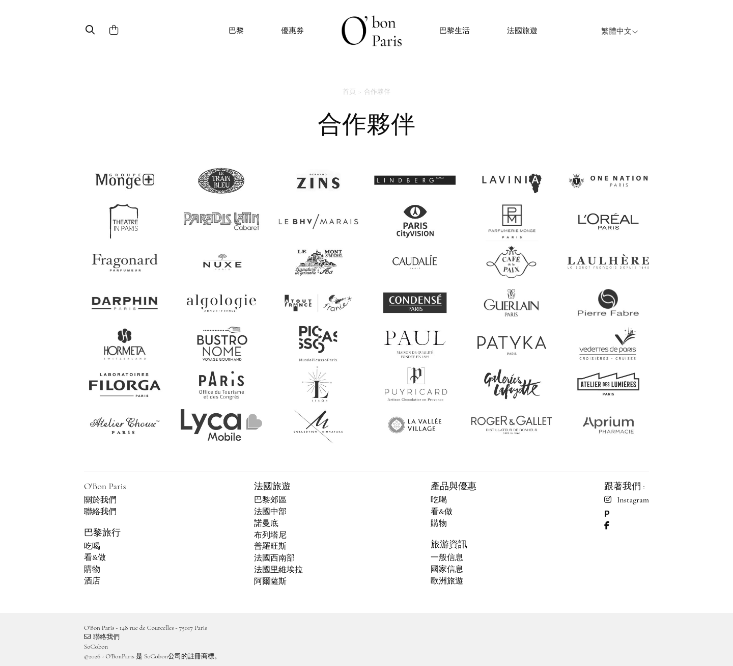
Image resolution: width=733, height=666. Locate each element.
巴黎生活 (454, 30)
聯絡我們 (100, 512)
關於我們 (100, 500)
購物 (92, 569)
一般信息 (447, 557)
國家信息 (447, 569)
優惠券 (292, 30)
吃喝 (92, 546)
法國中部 (270, 512)
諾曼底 (266, 523)
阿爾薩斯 (270, 581)
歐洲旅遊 (447, 581)
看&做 (95, 557)
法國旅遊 (522, 30)
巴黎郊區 (270, 500)
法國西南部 (274, 558)
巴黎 (236, 30)
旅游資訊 (449, 544)
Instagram (626, 500)
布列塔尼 (270, 535)
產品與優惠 (453, 486)
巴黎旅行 (102, 532)
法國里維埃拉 (278, 570)
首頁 (349, 92)
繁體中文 (619, 31)
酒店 (92, 581)
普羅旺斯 (270, 546)
